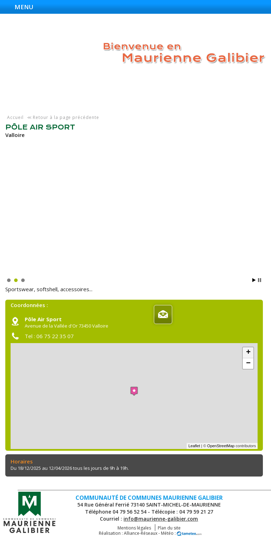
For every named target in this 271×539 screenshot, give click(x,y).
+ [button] (248, 352)
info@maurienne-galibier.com (161, 518)
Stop (259, 280)
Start (254, 280)
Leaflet (194, 446)
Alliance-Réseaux (140, 533)
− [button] (248, 363)
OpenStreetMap (221, 446)
